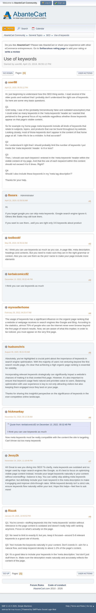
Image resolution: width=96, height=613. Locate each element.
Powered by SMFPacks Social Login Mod (39, 609)
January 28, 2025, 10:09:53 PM (18, 516)
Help (68, 606)
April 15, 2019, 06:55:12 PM (16, 87)
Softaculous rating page (53, 48)
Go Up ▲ (90, 606)
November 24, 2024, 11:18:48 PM (19, 461)
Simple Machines (25, 606)
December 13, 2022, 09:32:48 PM (19, 279)
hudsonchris (16, 346)
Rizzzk (12, 510)
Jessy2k (13, 455)
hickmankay (16, 411)
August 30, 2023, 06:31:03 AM (17, 352)
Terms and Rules (78, 606)
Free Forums (16, 609)
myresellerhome (18, 307)
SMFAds (5, 609)
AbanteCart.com (41, 588)
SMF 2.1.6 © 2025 (9, 606)
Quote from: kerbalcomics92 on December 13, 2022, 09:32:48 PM (40, 424)
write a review (12, 52)
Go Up (6, 574)
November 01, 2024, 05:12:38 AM (18, 417)
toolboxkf (14, 237)
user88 (12, 82)
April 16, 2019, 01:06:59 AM (16, 200)
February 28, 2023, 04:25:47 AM (18, 313)
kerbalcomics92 (18, 274)
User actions (85, 73)
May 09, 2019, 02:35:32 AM (16, 243)
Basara (12, 195)
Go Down (8, 73)
